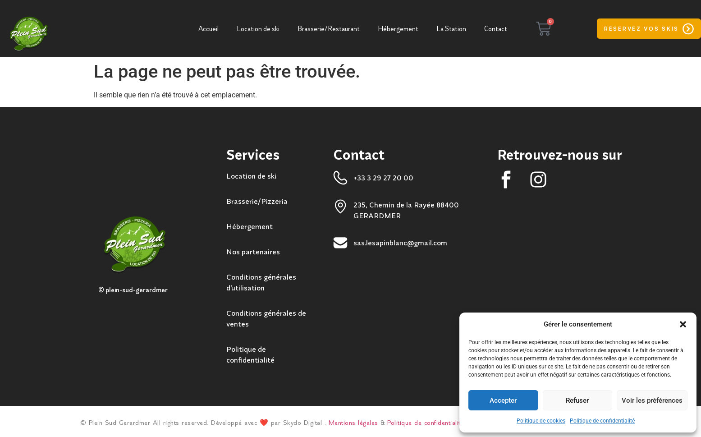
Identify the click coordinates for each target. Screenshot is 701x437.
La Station (451, 28)
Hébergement (398, 28)
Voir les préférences (652, 400)
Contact (495, 28)
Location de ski (258, 28)
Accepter (503, 400)
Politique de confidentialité (602, 421)
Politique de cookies (541, 421)
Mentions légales (353, 423)
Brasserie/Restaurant (329, 28)
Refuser (577, 400)
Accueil (208, 28)
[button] (682, 324)
